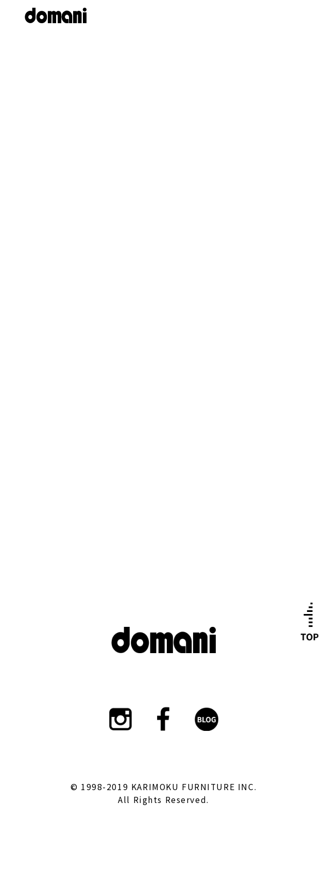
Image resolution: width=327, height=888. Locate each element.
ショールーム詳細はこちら (163, 260)
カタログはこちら (163, 475)
